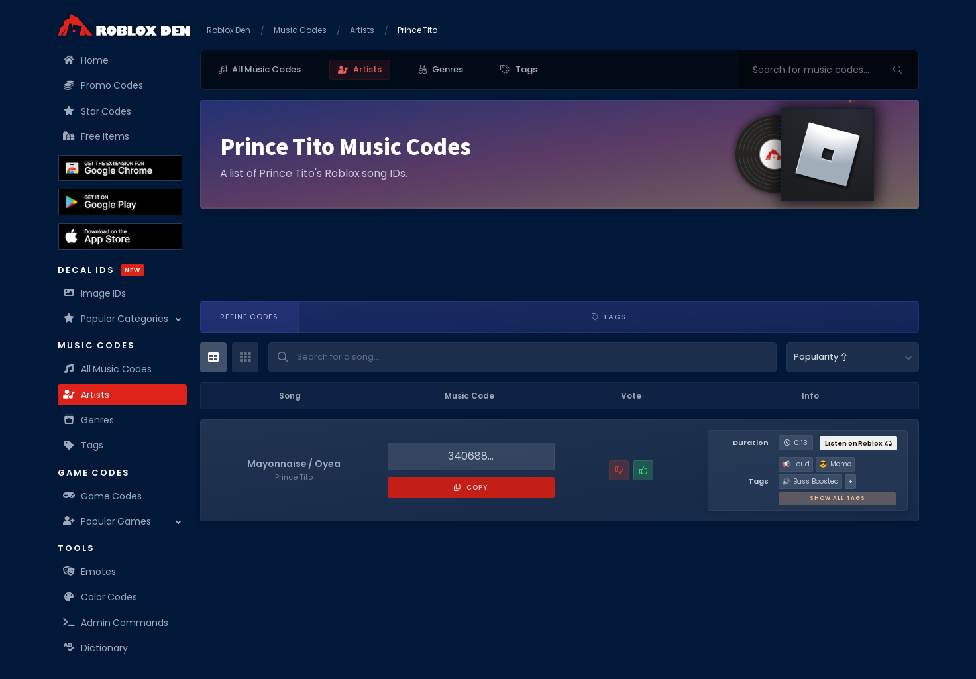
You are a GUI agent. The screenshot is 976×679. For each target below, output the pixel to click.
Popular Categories (116, 318)
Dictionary (96, 647)
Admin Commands (116, 622)
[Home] (124, 25)
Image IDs (95, 293)
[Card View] (245, 357)
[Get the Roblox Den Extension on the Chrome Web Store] (120, 168)
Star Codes (98, 111)
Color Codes (101, 596)
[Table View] (213, 357)
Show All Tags (837, 498)
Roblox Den (229, 30)
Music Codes (300, 30)
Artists (86, 394)
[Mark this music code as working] (643, 470)
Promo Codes (104, 85)
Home (86, 60)
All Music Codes (108, 369)
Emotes (90, 571)
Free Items (97, 136)
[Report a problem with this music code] (619, 470)
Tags (83, 445)
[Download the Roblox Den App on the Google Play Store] (120, 202)
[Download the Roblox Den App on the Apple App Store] (120, 236)
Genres (89, 420)
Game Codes (103, 496)
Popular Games (108, 521)
